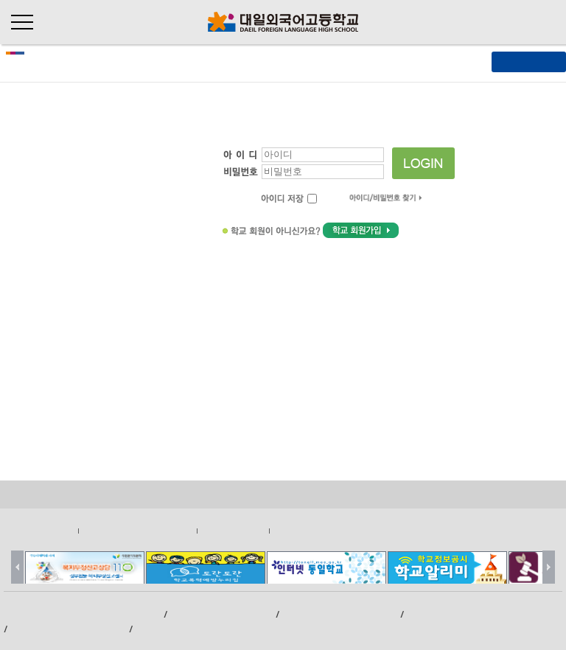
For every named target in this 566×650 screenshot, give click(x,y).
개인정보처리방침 (42, 529)
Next (548, 567)
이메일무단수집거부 (309, 529)
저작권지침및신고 (233, 529)
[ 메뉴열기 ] (529, 61)
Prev (17, 567)
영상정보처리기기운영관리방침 (137, 529)
